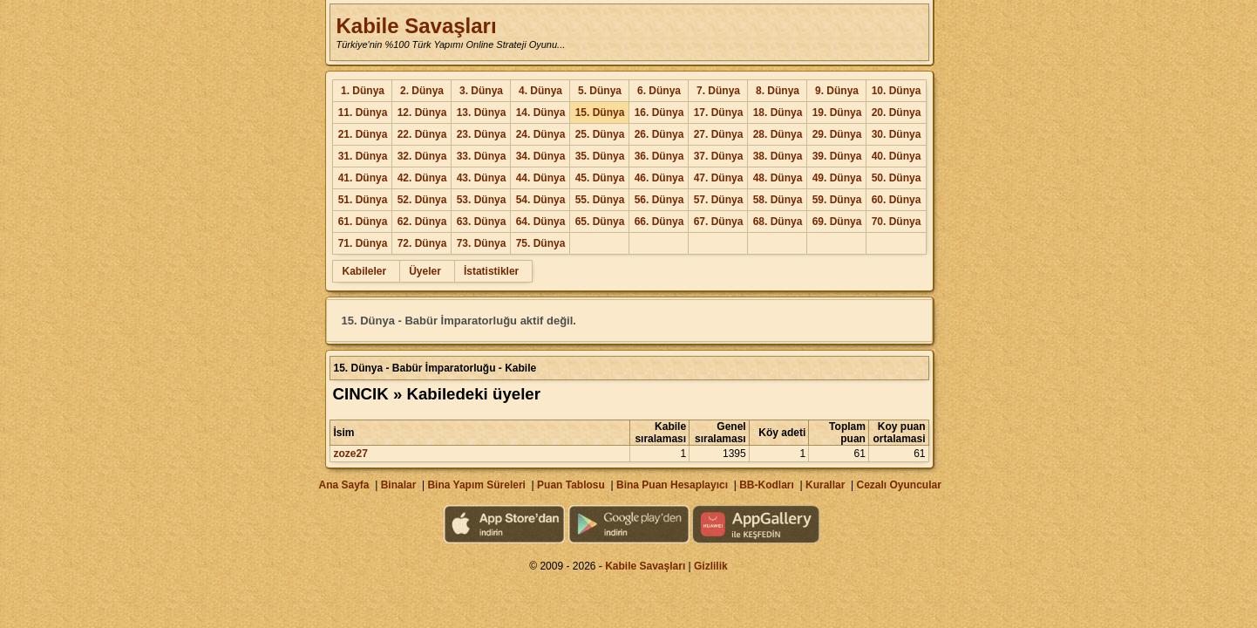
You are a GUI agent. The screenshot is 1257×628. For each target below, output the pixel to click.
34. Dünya (541, 156)
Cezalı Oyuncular (898, 485)
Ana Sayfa (343, 485)
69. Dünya (837, 221)
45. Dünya (600, 178)
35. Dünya (600, 156)
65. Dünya (600, 221)
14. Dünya (541, 112)
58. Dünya (778, 200)
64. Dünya (541, 221)
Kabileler (364, 271)
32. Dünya (422, 156)
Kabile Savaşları (416, 26)
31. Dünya (363, 156)
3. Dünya (481, 91)
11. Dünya (363, 112)
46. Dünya (659, 178)
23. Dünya (481, 134)
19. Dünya (837, 112)
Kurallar (825, 485)
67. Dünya (719, 221)
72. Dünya (422, 243)
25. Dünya (600, 134)
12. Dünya (422, 112)
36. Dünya (659, 156)
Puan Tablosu (571, 485)
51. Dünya (363, 200)
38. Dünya (778, 156)
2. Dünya (422, 91)
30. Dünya (896, 134)
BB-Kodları (766, 485)
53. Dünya (481, 200)
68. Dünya (778, 221)
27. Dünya (719, 134)
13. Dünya (481, 112)
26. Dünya (659, 134)
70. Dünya (896, 221)
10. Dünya (896, 91)
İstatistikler (491, 271)
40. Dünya (896, 156)
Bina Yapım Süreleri (476, 485)
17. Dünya (719, 112)
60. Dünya (896, 200)
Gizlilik (711, 566)
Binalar (399, 485)
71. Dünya (363, 243)
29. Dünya (837, 134)
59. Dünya (837, 200)
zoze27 (350, 453)
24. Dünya (541, 134)
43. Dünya (481, 178)
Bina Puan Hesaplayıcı (672, 485)
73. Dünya (481, 243)
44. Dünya (541, 178)
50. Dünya (896, 178)
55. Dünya (600, 200)
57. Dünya (719, 200)
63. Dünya (481, 221)
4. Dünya (540, 91)
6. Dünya (659, 91)
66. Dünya (659, 221)
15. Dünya (600, 112)
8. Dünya (777, 91)
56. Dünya (659, 200)
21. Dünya (363, 134)
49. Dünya (837, 178)
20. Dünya (896, 112)
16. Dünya (659, 112)
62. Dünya (422, 221)
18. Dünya (778, 112)
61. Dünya (363, 221)
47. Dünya (719, 178)
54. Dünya (541, 200)
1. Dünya (362, 91)
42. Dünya (422, 178)
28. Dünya (778, 134)
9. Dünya (837, 91)
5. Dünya (600, 91)
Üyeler (425, 271)
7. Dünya (718, 91)
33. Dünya (481, 156)
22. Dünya (422, 134)
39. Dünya (837, 156)
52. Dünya (422, 200)
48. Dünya (778, 178)
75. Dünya (541, 243)
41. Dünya (363, 178)
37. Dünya (719, 156)
